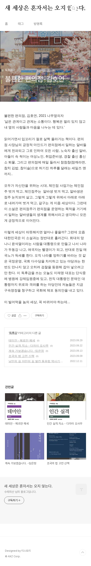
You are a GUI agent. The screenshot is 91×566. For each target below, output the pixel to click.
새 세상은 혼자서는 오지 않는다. (45, 8)
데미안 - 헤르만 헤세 (22, 340)
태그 (21, 24)
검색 (73, 8)
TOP (82, 552)
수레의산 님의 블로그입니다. (20, 491)
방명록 (38, 24)
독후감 (13, 333)
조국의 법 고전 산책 (21, 356)
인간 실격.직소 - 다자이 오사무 (29, 345)
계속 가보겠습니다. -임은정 (26, 350)
